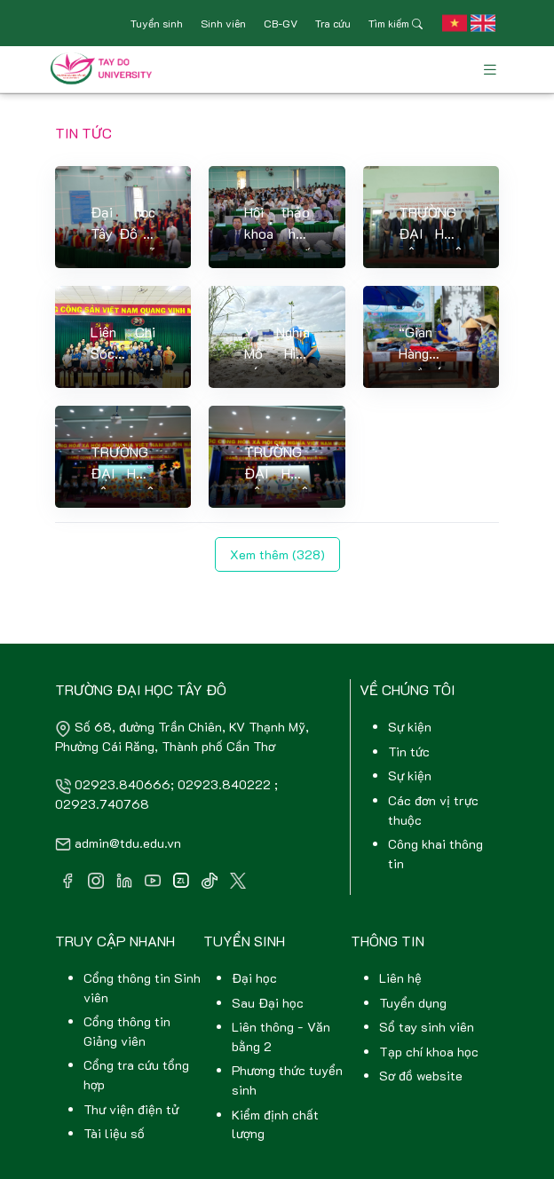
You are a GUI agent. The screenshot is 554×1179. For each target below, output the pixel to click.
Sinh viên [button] (223, 23)
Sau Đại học (268, 1002)
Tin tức (409, 751)
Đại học (254, 977)
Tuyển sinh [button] (157, 23)
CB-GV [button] (280, 23)
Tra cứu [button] (333, 23)
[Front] (105, 69)
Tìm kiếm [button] (395, 23)
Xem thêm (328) (277, 554)
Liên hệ (400, 977)
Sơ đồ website (421, 1075)
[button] (454, 23)
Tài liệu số (114, 1133)
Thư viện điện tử (130, 1109)
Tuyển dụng (413, 1002)
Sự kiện (409, 726)
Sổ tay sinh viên (426, 1026)
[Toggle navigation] (490, 69)
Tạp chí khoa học (429, 1051)
